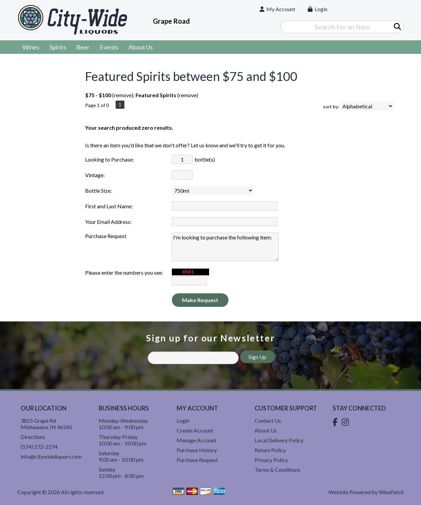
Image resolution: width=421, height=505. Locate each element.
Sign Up (257, 357)
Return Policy (270, 450)
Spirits (55, 47)
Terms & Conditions (277, 469)
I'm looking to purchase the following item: (225, 247)
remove (123, 95)
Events (109, 47)
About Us (138, 47)
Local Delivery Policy (279, 440)
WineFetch (391, 492)
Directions (33, 437)
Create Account (195, 430)
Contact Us (268, 420)
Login (317, 9)
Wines (28, 47)
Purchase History (197, 450)
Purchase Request (197, 460)
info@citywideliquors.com (51, 456)
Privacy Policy (271, 460)
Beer (80, 47)
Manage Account (197, 440)
